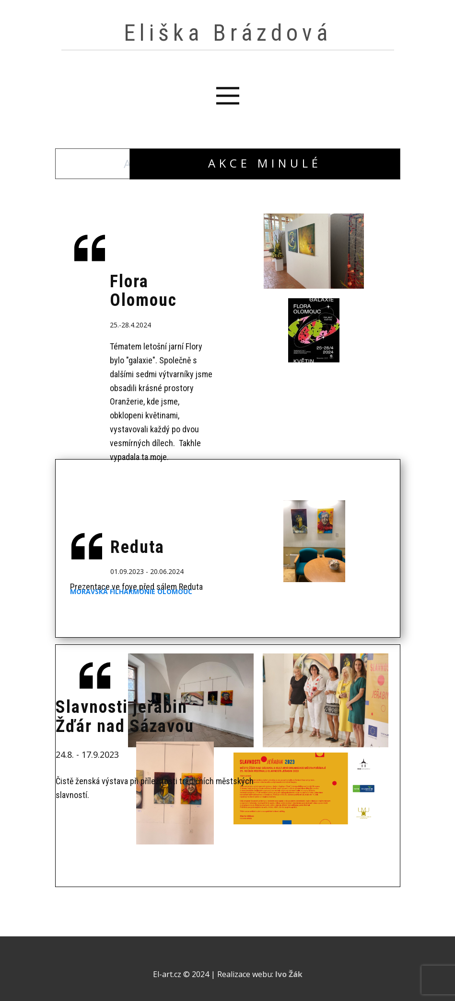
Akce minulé (265, 163)
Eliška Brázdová (228, 32)
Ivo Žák (289, 974)
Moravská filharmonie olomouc (131, 591)
